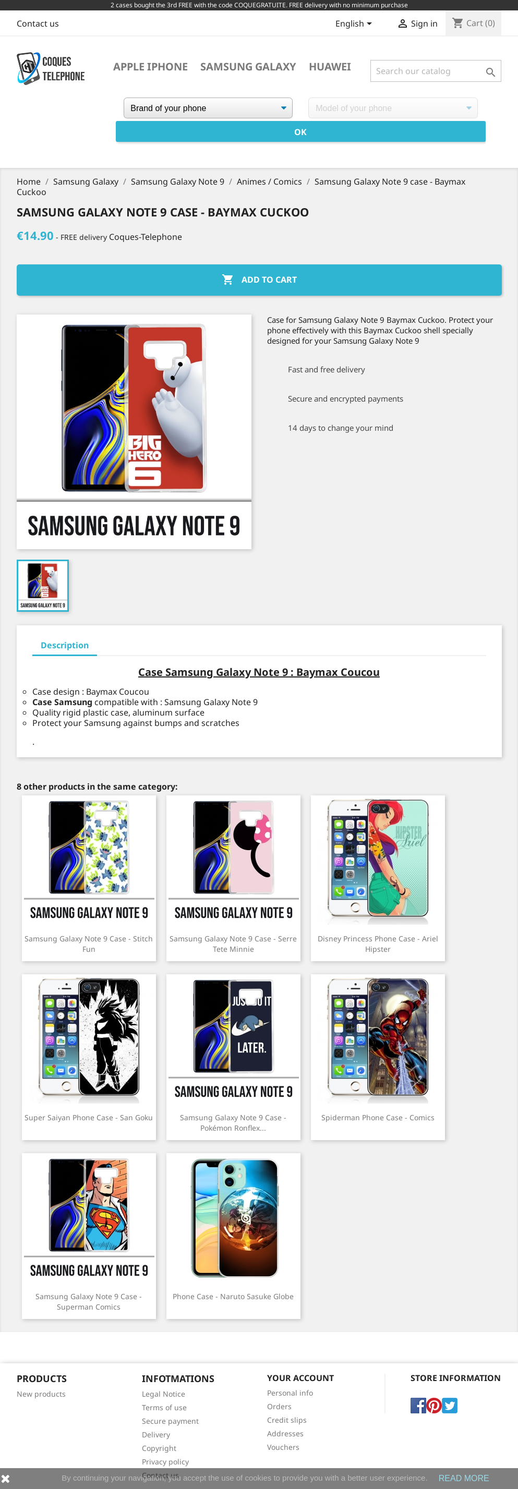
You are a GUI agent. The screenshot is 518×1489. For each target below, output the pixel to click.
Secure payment (170, 1421)
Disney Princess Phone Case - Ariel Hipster (378, 944)
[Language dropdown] (355, 24)
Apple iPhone (150, 67)
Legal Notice (163, 1394)
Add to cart (259, 280)
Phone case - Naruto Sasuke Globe (233, 1296)
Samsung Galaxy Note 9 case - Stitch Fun (89, 944)
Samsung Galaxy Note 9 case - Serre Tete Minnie (233, 944)
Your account (300, 1378)
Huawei (330, 67)
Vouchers (283, 1447)
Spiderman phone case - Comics (378, 1117)
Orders (279, 1406)
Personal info (290, 1393)
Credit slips (287, 1420)
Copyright (159, 1448)
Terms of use (164, 1407)
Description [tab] (65, 645)
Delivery (156, 1434)
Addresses (285, 1433)
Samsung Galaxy (248, 67)
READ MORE (464, 1478)
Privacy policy (165, 1462)
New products (41, 1394)
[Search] (435, 71)
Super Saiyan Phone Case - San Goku (89, 1117)
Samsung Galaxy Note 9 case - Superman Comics (88, 1301)
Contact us (38, 23)
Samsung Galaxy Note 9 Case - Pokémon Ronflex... (233, 1122)
